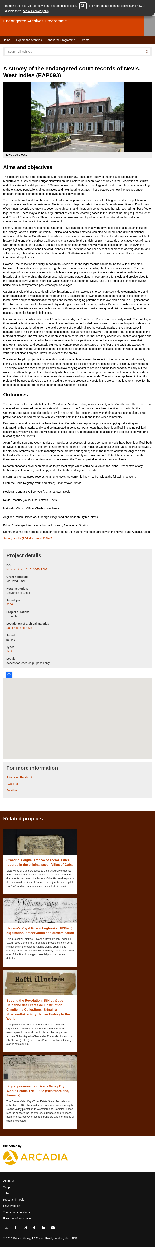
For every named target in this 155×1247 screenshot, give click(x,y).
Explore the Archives (29, 40)
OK (83, 6)
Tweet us (12, 783)
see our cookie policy (36, 11)
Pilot (9, 651)
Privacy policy (12, 1205)
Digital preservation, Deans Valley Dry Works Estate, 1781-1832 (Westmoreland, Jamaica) (37, 1090)
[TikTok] (34, 1228)
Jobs (6, 1193)
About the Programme (61, 40)
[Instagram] (25, 1228)
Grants (85, 40)
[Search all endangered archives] (74, 51)
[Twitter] (6, 1228)
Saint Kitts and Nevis (19, 627)
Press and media (13, 1199)
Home (6, 40)
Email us (11, 790)
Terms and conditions (16, 1212)
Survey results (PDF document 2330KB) (28, 538)
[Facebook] (16, 1228)
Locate (9, 675)
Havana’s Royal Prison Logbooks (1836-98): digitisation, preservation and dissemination (40, 930)
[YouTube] (53, 1228)
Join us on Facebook (19, 777)
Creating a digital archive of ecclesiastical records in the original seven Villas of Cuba (39, 862)
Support (8, 1187)
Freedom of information (17, 1218)
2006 (9, 604)
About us (8, 1180)
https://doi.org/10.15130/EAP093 (26, 569)
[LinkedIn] (43, 1228)
